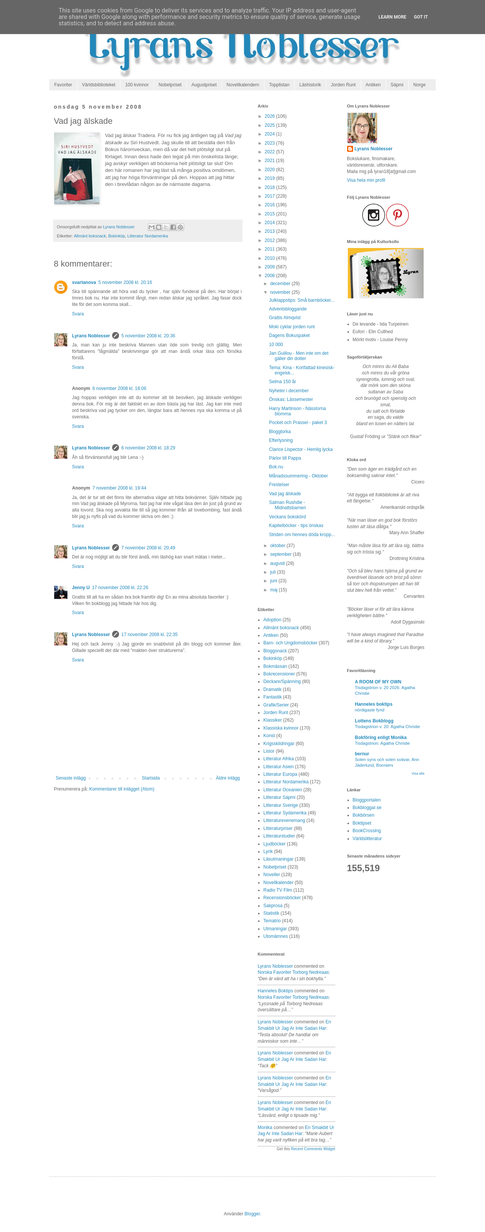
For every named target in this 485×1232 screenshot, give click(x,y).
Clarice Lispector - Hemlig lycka (301, 449)
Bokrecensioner (279, 674)
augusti (278, 563)
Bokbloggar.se (367, 807)
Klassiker (272, 720)
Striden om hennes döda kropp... (302, 534)
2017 (270, 196)
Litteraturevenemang (284, 820)
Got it (421, 17)
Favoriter (63, 84)
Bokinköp (116, 236)
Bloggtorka (280, 431)
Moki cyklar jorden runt (292, 326)
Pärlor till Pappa (285, 458)
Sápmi (397, 84)
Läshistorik (310, 84)
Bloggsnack (275, 650)
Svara (78, 314)
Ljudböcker (274, 844)
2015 (270, 214)
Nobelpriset (169, 84)
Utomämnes (275, 936)
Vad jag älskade (285, 493)
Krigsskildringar (278, 743)
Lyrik (268, 851)
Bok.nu (276, 466)
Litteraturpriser (278, 828)
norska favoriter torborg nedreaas (293, 972)
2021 (270, 160)
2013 (270, 231)
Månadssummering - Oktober (298, 476)
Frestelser (279, 484)
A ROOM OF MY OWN (378, 682)
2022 (270, 151)
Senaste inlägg (71, 778)
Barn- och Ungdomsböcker (290, 643)
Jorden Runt (343, 84)
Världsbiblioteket (98, 84)
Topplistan (279, 84)
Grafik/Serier (276, 705)
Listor (268, 751)
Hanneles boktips (275, 990)
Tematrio (272, 920)
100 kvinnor (137, 84)
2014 (270, 222)
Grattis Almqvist (284, 317)
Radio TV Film (277, 890)
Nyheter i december (289, 390)
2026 (270, 116)
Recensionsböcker (282, 897)
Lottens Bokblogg (374, 721)
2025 (270, 125)
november (281, 292)
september (281, 554)
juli (273, 572)
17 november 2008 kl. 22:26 (120, 587)
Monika (265, 1127)
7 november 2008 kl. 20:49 (148, 548)
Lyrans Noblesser (91, 335)
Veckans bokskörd (287, 516)
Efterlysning (281, 440)
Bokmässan (275, 666)
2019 (270, 178)
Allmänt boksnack (90, 236)
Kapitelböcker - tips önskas (296, 525)
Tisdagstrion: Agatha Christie (382, 743)
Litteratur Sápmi (279, 797)
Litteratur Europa (280, 774)
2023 (270, 143)
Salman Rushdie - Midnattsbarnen (287, 505)
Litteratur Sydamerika (285, 813)
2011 (270, 249)
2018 (270, 187)
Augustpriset (204, 84)
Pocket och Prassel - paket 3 (298, 422)
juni (274, 580)
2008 (270, 275)
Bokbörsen (363, 815)
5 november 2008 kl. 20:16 (125, 282)
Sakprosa (273, 905)
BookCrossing (367, 830)
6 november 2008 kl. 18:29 (148, 448)
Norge (419, 84)
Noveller (271, 874)
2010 (270, 258)
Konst (269, 735)
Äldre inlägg (228, 778)
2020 (270, 169)
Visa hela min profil (366, 180)
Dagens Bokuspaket (289, 335)
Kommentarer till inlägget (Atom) (121, 789)
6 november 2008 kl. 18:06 (119, 388)
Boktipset (362, 823)
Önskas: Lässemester (291, 399)
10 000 (276, 344)
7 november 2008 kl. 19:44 (119, 488)
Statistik (271, 913)
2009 (270, 267)
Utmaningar (275, 928)
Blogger (252, 1213)
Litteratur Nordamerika (147, 236)
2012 (270, 240)
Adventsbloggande (288, 309)
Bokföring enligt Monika (381, 737)
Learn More (393, 17)
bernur (362, 753)
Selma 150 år (282, 381)
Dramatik (272, 689)
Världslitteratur (367, 838)
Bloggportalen (367, 800)
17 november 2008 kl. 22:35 (149, 634)
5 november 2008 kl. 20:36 (148, 335)
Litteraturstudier (279, 836)
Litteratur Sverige (280, 805)
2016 (270, 204)
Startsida (151, 778)
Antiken (373, 84)
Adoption (272, 619)
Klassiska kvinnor (281, 728)
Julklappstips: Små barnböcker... (302, 300)
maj (274, 590)
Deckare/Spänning (282, 681)
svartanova (84, 282)
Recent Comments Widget (313, 1149)
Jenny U (81, 587)
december (281, 283)
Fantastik (272, 697)
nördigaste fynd (370, 710)
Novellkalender (278, 882)
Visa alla (417, 773)
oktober (278, 545)
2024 (270, 134)
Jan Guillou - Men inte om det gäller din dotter (299, 356)
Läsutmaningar (278, 859)
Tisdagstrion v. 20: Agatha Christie (387, 726)
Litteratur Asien (278, 766)
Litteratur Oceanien (282, 789)
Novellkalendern (243, 84)
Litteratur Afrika (278, 758)
